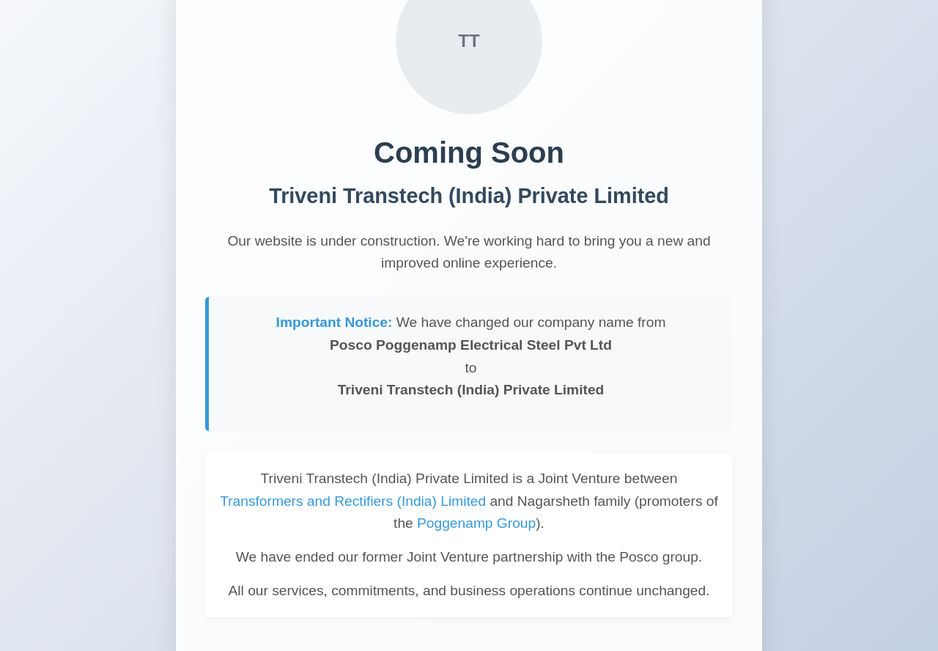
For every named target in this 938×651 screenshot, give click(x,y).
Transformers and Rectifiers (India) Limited (353, 501)
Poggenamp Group (476, 523)
